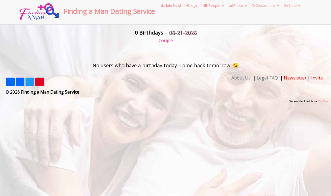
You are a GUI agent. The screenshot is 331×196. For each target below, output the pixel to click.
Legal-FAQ (267, 78)
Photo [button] (238, 5)
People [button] (213, 5)
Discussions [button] (265, 5)
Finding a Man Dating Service (109, 11)
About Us (241, 78)
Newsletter (295, 78)
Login (192, 5)
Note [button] (292, 5)
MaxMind (324, 101)
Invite (317, 78)
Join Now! (171, 5)
